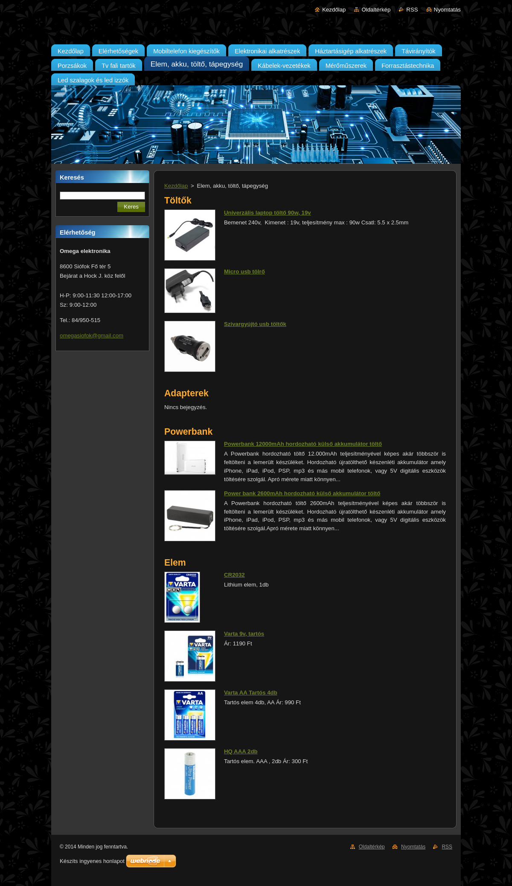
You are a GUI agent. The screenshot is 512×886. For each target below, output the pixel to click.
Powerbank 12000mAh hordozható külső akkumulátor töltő (303, 444)
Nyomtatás (447, 9)
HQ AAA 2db (241, 751)
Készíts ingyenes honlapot (92, 861)
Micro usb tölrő (244, 271)
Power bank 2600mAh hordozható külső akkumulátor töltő (302, 493)
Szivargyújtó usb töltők (255, 324)
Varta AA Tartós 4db (250, 692)
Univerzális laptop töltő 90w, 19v (267, 212)
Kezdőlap (334, 9)
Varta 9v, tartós (244, 633)
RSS (412, 9)
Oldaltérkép (375, 9)
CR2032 (234, 575)
